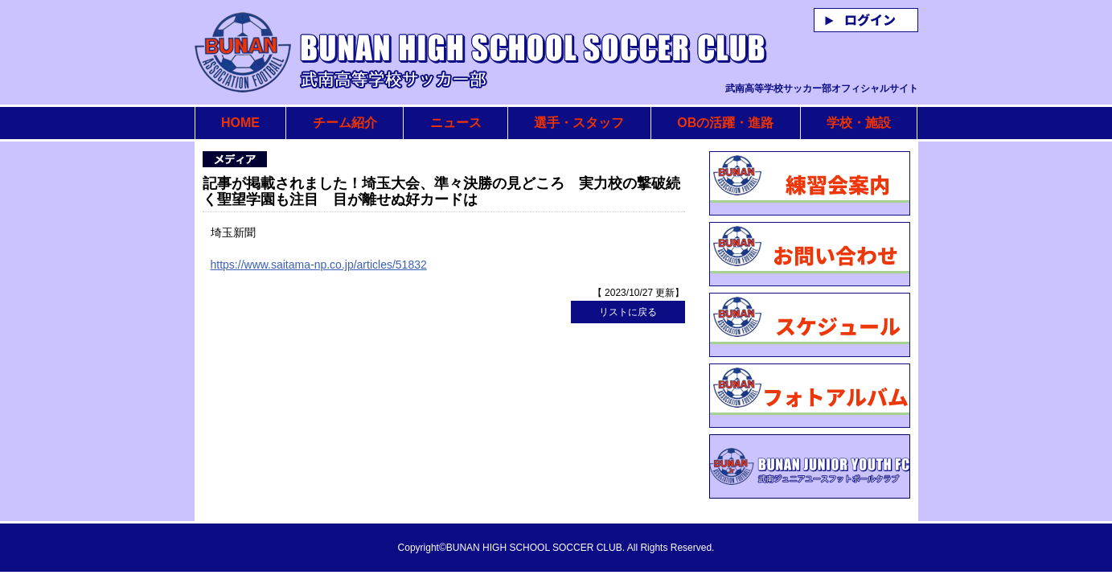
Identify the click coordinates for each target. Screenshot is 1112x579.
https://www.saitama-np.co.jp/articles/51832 (319, 264)
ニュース (456, 122)
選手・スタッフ (579, 122)
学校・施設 (859, 122)
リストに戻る (628, 312)
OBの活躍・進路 (725, 122)
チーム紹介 (345, 122)
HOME (240, 122)
